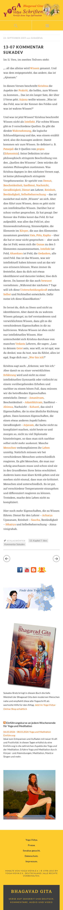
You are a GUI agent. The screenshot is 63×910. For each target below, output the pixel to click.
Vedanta (20, 343)
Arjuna (23, 99)
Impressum (31, 861)
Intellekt (30, 121)
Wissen (34, 68)
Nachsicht (42, 185)
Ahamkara (16, 253)
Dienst (26, 189)
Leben (46, 447)
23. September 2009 (14, 38)
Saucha (35, 519)
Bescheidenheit (12, 185)
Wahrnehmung (21, 130)
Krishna (43, 85)
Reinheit (50, 189)
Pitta (39, 235)
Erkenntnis (11, 153)
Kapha (47, 235)
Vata (32, 235)
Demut (47, 180)
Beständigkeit (11, 194)
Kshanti (34, 406)
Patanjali (8, 149)
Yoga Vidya (31, 839)
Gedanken (44, 253)
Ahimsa (8, 406)
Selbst (7, 294)
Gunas (40, 244)
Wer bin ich (36, 357)
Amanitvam (36, 397)
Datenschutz (31, 855)
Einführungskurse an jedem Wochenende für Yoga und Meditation (29, 724)
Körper (24, 230)
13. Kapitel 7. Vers (38, 540)
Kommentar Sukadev (14, 544)
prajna (40, 149)
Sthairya (11, 524)
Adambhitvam (33, 402)
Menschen (9, 447)
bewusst (46, 280)
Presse (31, 845)
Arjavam (28, 425)
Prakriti (23, 90)
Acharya (47, 515)
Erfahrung (9, 375)
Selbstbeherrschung (33, 194)
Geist (19, 348)
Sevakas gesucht (31, 850)
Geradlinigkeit (12, 189)
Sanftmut (29, 185)
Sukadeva (37, 38)
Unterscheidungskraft (33, 289)
